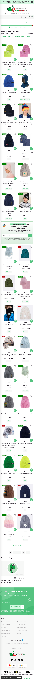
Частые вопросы (5, 630)
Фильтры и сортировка (17, 27)
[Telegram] (22, 640)
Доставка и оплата (22, 621)
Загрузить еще (17, 546)
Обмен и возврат (5, 624)
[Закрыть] (32, 2)
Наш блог (3, 627)
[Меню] (2, 17)
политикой (23, 238)
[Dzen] (15, 660)
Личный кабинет (5, 621)
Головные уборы (21, 22)
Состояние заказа (5, 633)
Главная (4, 22)
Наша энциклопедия (22, 627)
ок (18, 677)
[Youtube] (22, 660)
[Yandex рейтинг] (11, 666)
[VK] (18, 660)
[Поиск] (22, 17)
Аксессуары (11, 22)
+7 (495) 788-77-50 (17, 640)
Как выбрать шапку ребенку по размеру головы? (11, 581)
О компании (20, 633)
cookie (15, 677)
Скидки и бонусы (21, 624)
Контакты (3, 636)
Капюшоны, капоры (20, 36)
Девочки (3, 36)
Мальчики (10, 36)
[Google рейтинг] (22, 666)
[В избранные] (15, 44)
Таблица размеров (22, 630)
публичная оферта (27, 678)
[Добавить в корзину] (15, 59)
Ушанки (29, 36)
